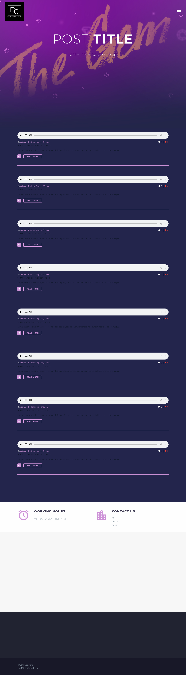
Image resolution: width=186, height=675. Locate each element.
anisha (23, 142)
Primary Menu (179, 11)
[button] (19, 156)
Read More (32, 156)
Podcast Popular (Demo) (39, 142)
